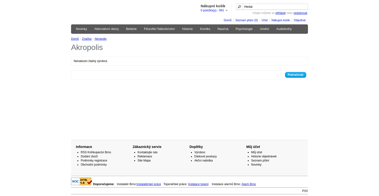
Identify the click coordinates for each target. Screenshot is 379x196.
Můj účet (256, 152)
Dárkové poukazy (205, 156)
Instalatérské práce (149, 184)
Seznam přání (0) (246, 20)
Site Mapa (144, 160)
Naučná (223, 29)
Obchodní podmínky (94, 164)
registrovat (300, 13)
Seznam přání (260, 160)
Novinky (81, 29)
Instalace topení (198, 184)
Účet (265, 20)
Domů (228, 20)
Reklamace (145, 156)
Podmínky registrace (94, 160)
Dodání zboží (89, 156)
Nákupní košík (280, 20)
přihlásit (280, 13)
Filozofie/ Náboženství (159, 29)
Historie (187, 29)
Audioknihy (284, 29)
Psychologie (244, 29)
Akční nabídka (203, 160)
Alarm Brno (248, 184)
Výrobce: (200, 152)
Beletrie (131, 29)
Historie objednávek (264, 156)
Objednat (300, 20)
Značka (86, 39)
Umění (264, 29)
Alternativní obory (106, 29)
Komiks (205, 29)
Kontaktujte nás (148, 152)
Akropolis (100, 39)
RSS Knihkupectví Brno (96, 152)
